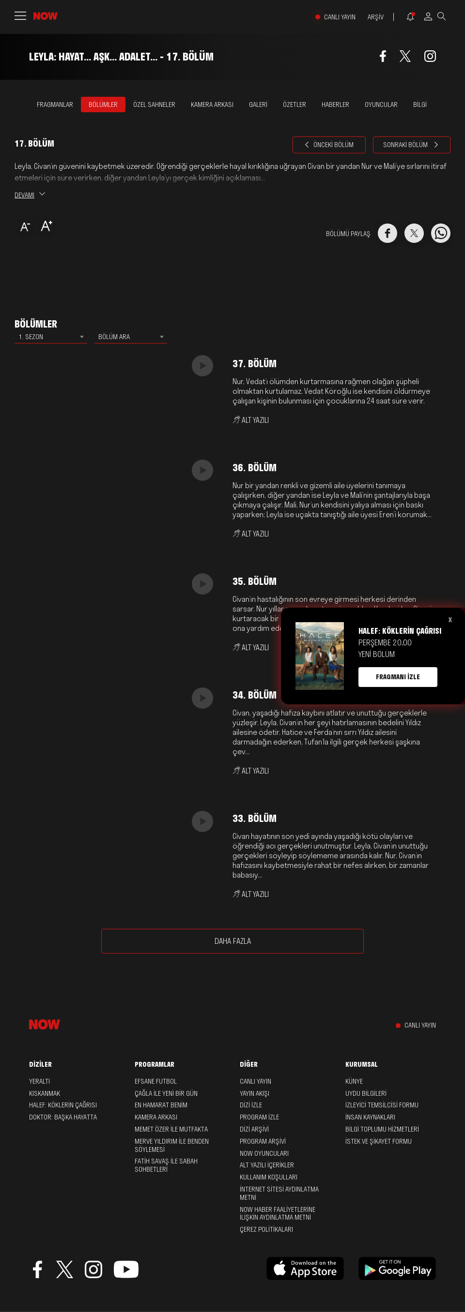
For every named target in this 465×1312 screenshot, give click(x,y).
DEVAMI (30, 195)
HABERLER (335, 104)
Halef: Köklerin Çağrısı (63, 1105)
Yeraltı (39, 1081)
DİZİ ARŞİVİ (254, 1129)
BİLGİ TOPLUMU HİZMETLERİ (382, 1129)
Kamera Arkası (156, 1117)
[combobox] (51, 336)
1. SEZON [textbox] (30, 336)
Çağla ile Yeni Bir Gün (166, 1093)
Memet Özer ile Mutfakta (171, 1129)
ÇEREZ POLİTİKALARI (266, 1229)
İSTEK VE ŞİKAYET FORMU (378, 1141)
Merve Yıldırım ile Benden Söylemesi (172, 1145)
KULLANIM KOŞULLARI (268, 1177)
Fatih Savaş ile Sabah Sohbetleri (166, 1165)
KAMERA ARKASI (212, 104)
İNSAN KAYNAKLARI (370, 1117)
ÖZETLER (294, 104)
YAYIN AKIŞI (254, 1093)
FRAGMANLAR (55, 104)
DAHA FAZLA (233, 941)
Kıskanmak (44, 1093)
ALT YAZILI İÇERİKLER (267, 1165)
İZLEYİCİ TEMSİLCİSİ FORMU (381, 1105)
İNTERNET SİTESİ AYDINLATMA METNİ (279, 1193)
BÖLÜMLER (103, 104)
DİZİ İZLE (251, 1105)
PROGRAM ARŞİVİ (263, 1141)
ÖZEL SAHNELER (154, 104)
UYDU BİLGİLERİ (366, 1093)
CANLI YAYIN (340, 17)
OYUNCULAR (381, 104)
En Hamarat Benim (161, 1105)
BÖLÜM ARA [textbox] (114, 336)
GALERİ (258, 104)
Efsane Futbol (156, 1081)
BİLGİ (420, 104)
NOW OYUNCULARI (264, 1153)
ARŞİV (376, 17)
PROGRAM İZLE (259, 1117)
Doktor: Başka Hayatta (63, 1117)
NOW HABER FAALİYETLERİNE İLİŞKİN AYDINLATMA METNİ (277, 1213)
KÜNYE (354, 1081)
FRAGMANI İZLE (398, 676)
